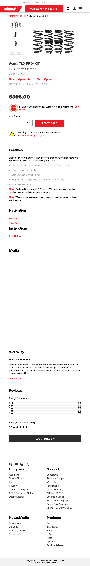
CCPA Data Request (19, 489)
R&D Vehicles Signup (57, 500)
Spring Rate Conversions (59, 508)
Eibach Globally (17, 478)
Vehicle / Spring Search (44, 9)
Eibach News (15, 523)
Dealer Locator (16, 496)
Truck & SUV (53, 527)
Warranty (14, 218)
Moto (49, 538)
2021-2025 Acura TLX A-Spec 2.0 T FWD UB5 (29, 84)
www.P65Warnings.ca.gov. (30, 135)
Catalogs (13, 527)
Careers (13, 482)
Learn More (15, 378)
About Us (14, 474)
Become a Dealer (55, 496)
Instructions (53, 485)
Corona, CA (64, 3)
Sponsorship (15, 534)
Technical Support (56, 478)
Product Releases (55, 545)
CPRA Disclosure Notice (21, 493)
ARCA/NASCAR (55, 493)
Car (48, 523)
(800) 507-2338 (25, 3)
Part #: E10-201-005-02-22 (22, 69)
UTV (49, 534)
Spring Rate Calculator (58, 504)
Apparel (51, 541)
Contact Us (52, 474)
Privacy (13, 485)
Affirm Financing (55, 489)
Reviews (13, 222)
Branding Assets (17, 530)
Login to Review (45, 438)
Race (49, 530)
